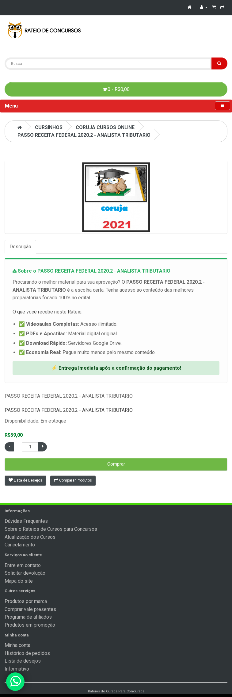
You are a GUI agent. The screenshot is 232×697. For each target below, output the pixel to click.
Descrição (20, 247)
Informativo (17, 669)
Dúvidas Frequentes (26, 521)
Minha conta (17, 645)
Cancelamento (20, 545)
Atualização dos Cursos (30, 537)
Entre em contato (23, 565)
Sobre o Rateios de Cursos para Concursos (51, 529)
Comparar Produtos (73, 480)
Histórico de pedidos (27, 653)
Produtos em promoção (30, 625)
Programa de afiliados (28, 617)
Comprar (116, 464)
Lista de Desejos (25, 480)
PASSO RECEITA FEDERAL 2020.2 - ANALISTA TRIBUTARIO (83, 135)
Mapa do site (19, 581)
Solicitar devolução (25, 573)
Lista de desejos (23, 661)
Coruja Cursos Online (105, 127)
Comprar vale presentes (30, 609)
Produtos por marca (26, 601)
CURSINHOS (49, 127)
